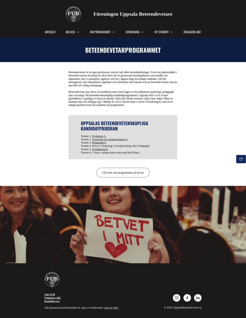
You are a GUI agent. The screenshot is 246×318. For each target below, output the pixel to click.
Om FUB (49, 294)
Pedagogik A (99, 142)
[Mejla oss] (241, 159)
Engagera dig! (52, 297)
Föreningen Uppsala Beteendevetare (132, 14)
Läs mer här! (111, 307)
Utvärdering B (100, 149)
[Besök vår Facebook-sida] (187, 298)
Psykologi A (99, 136)
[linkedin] (198, 298)
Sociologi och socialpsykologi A (110, 139)
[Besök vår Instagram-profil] (176, 298)
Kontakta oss (52, 301)
